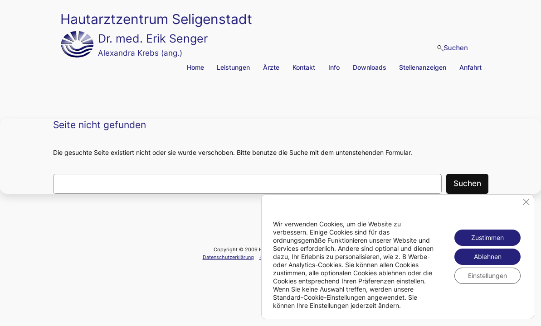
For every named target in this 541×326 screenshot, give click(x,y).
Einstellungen (487, 275)
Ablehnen (488, 256)
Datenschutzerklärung (228, 257)
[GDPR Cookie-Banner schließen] (526, 202)
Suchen (467, 183)
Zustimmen (487, 237)
